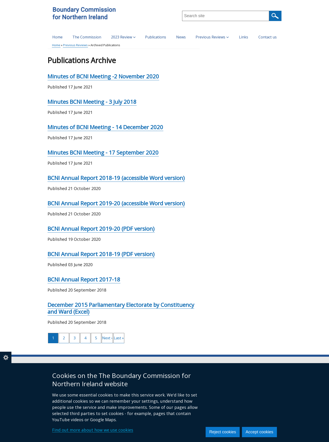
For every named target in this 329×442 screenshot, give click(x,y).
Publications (155, 37)
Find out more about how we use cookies (92, 430)
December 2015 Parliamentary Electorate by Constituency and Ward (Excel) (121, 308)
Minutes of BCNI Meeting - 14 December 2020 (105, 127)
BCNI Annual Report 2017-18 (84, 279)
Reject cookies (222, 432)
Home (57, 37)
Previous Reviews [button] (212, 37)
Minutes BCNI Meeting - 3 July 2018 (92, 101)
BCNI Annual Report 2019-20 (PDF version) (101, 228)
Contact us (267, 37)
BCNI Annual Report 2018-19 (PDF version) (101, 254)
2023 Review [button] (123, 37)
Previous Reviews (75, 45)
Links (243, 37)
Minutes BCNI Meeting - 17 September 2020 (103, 152)
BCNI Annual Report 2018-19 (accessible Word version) (116, 178)
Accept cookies (259, 432)
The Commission (86, 37)
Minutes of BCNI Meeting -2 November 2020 (103, 76)
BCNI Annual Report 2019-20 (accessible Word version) (116, 203)
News (181, 37)
